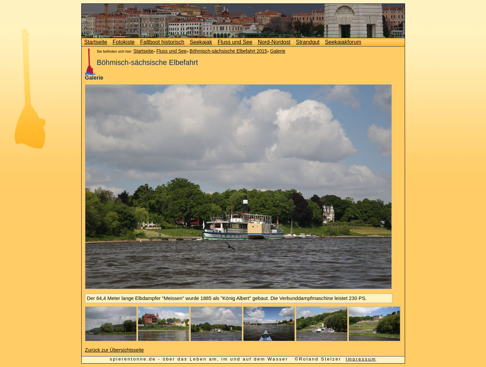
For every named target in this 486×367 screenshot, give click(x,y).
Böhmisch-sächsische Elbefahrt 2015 (228, 51)
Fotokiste (124, 42)
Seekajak (201, 42)
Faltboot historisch (162, 42)
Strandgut (307, 42)
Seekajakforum (343, 42)
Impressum (361, 359)
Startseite (95, 42)
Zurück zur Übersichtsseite (114, 350)
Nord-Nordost (274, 42)
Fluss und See (235, 42)
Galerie (277, 51)
